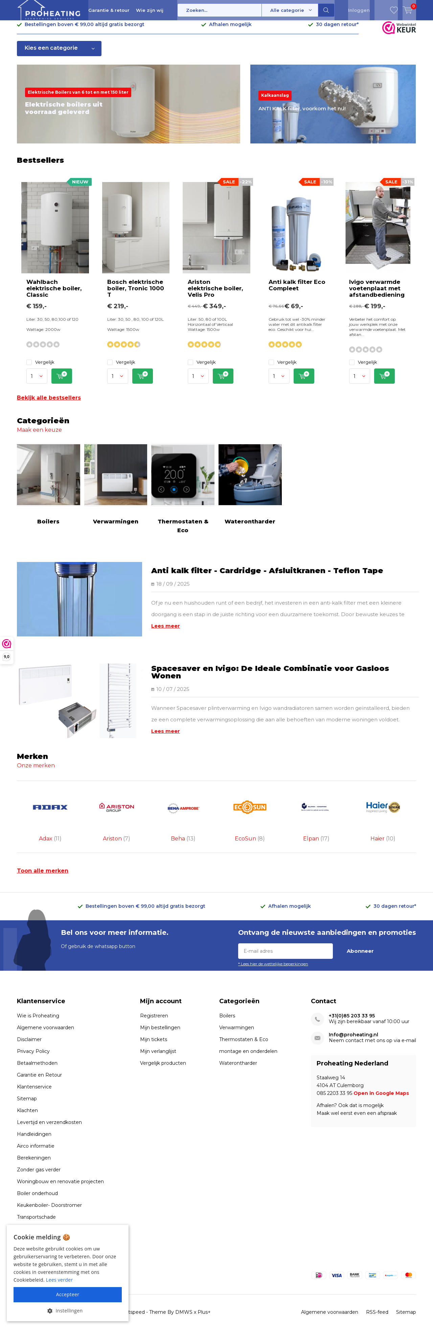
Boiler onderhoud (37, 1180)
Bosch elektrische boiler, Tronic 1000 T (135, 293)
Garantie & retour (109, 10)
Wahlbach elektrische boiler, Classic (54, 293)
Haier (382, 811)
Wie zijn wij (149, 10)
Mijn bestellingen (160, 1014)
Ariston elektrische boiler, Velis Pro (215, 293)
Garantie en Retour (39, 1062)
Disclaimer (29, 1026)
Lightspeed (131, 1299)
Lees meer (165, 631)
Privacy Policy (33, 1038)
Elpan (316, 811)
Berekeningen (34, 1145)
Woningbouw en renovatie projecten (60, 1168)
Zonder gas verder (39, 1156)
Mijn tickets (153, 1026)
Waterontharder (250, 489)
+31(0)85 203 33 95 (352, 1003)
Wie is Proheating (38, 1002)
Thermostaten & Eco (182, 493)
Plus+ (204, 1299)
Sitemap (27, 1085)
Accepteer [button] (67, 1294)
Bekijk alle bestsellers (49, 403)
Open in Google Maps (381, 1080)
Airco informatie (35, 1133)
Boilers (48, 489)
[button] (68, 1310)
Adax (50, 811)
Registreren (154, 1002)
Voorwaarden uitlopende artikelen (56, 1216)
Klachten (27, 1097)
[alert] (68, 1273)
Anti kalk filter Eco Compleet (297, 290)
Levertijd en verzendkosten (49, 1109)
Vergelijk (40, 367)
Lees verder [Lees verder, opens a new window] (59, 1280)
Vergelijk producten (163, 1050)
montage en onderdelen (248, 1038)
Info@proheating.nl (353, 1022)
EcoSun (249, 811)
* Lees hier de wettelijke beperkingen (273, 950)
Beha (183, 811)
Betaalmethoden (37, 1050)
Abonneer (360, 938)
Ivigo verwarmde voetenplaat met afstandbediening (377, 293)
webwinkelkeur (263, 1322)
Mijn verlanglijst (158, 1038)
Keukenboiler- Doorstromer (49, 1192)
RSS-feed (377, 1299)
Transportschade (36, 1204)
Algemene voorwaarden (45, 1014)
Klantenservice (34, 1074)
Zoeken (326, 10)
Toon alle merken (42, 857)
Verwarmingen (115, 489)
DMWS (183, 1299)
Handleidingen (34, 1121)
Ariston (116, 811)
